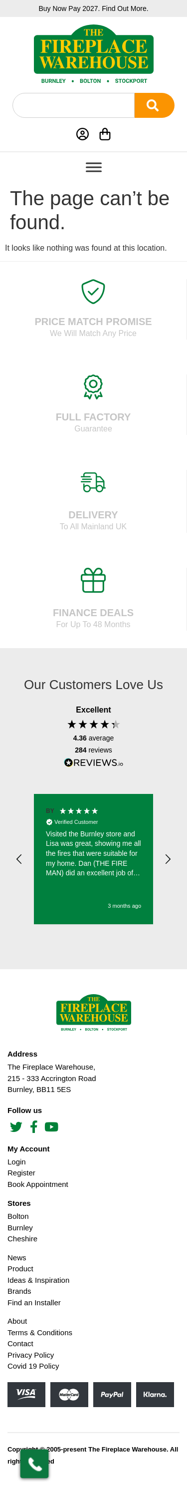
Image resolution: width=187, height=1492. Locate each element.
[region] (93, 859)
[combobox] (73, 105)
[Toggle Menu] (94, 167)
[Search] (155, 105)
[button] (19, 859)
